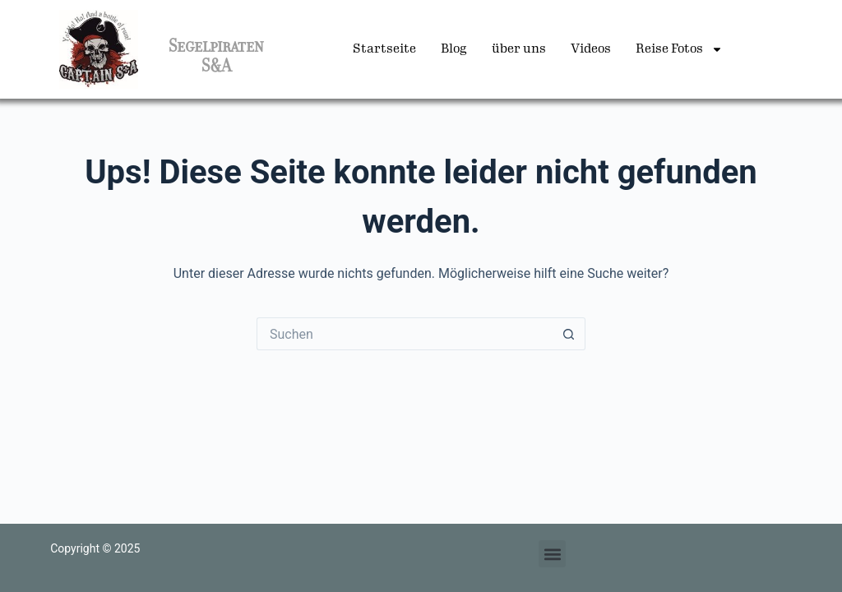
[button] (552, 553)
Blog (454, 49)
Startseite (384, 49)
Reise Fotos (679, 49)
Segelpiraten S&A (216, 55)
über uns (519, 49)
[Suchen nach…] (405, 333)
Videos (591, 49)
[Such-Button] (569, 333)
